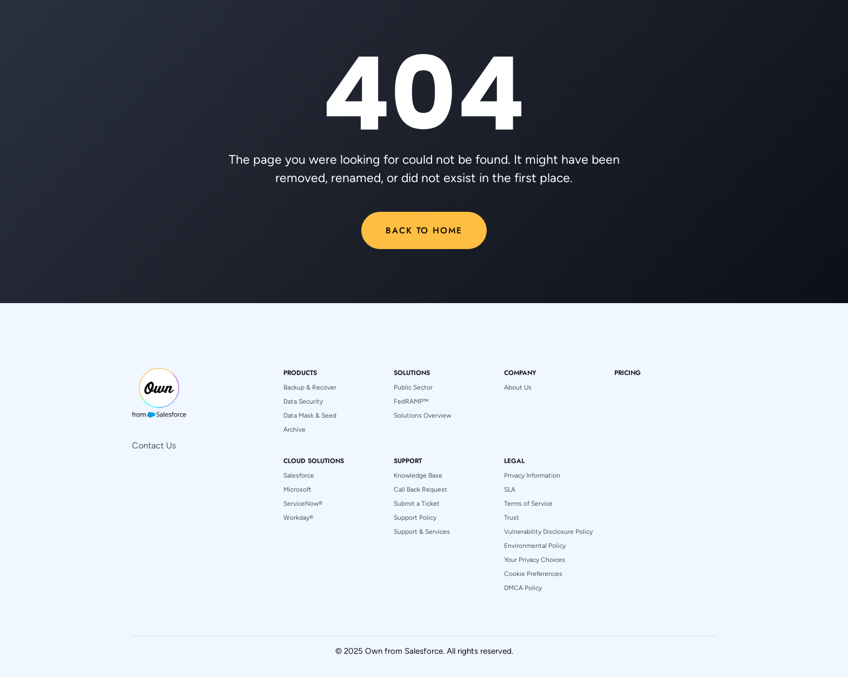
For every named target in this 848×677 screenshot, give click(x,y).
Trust (511, 517)
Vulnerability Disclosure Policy (548, 531)
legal (514, 461)
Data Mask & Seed (309, 415)
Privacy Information (532, 475)
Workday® (298, 517)
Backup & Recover (309, 387)
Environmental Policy (535, 545)
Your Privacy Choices (534, 560)
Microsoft (297, 489)
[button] (300, 373)
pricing (627, 373)
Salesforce (298, 475)
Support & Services (422, 531)
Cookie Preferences (533, 574)
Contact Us (154, 445)
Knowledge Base (418, 475)
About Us (518, 387)
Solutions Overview (422, 415)
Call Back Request (420, 489)
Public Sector (413, 387)
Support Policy (415, 517)
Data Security (303, 401)
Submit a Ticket (417, 503)
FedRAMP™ (411, 401)
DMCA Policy (523, 588)
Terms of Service (528, 503)
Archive (294, 429)
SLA (509, 489)
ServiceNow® (302, 503)
